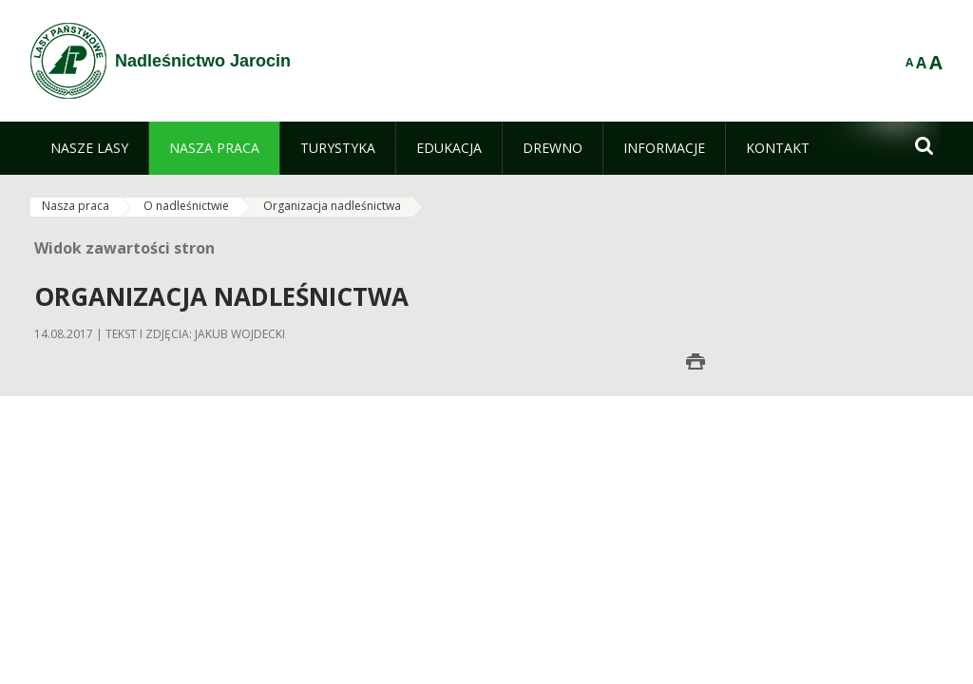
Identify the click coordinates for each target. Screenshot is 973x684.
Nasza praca (75, 206)
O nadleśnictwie (186, 206)
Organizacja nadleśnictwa (332, 206)
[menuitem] (89, 148)
